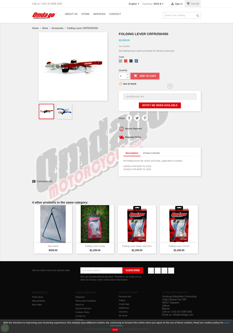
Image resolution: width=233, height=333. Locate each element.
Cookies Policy (82, 312)
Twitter (158, 271)
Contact (115, 14)
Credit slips (124, 304)
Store (85, 14)
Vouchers (123, 312)
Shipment (79, 297)
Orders (122, 300)
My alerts (123, 315)
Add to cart (145, 76)
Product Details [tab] (151, 153)
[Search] (182, 15)
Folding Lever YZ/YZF (179, 246)
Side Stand (53, 246)
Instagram (171, 271)
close (115, 329)
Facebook (151, 271)
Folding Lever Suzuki (95, 246)
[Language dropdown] (134, 4)
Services (99, 14)
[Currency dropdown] (159, 4)
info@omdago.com (183, 314)
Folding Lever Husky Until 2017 (137, 246)
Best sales (37, 304)
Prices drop (37, 297)
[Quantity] (122, 76)
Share (129, 118)
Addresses (124, 308)
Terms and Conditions (85, 301)
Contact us (80, 316)
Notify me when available (159, 105)
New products (38, 301)
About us (71, 14)
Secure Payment (83, 308)
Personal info (125, 296)
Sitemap (79, 320)
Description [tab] (132, 153)
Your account (129, 292)
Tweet (137, 118)
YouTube (164, 271)
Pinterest (145, 118)
